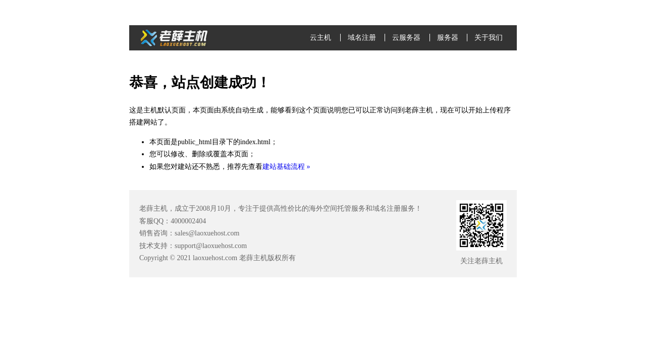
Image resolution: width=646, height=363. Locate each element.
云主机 (320, 37)
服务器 (447, 37)
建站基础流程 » (286, 166)
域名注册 (362, 37)
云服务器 (406, 37)
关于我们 (488, 37)
